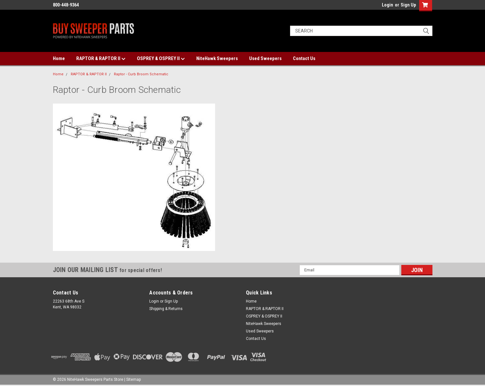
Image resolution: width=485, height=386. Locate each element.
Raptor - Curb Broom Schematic (141, 74)
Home (59, 58)
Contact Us (304, 58)
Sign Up (408, 4)
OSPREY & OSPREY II (161, 59)
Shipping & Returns (166, 308)
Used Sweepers (265, 58)
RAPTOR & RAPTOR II (101, 59)
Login (387, 4)
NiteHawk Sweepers (217, 58)
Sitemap (133, 379)
